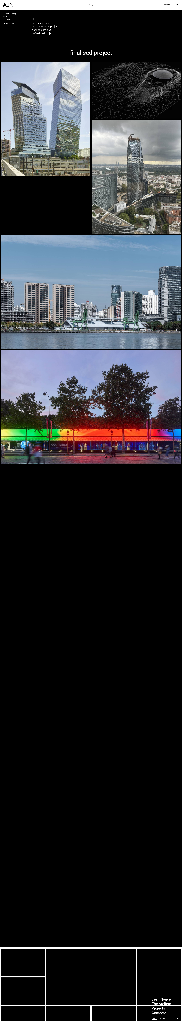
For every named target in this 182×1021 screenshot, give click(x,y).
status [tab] (5, 16)
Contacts (159, 1013)
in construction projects (46, 26)
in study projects (41, 23)
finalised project (41, 30)
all (33, 19)
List (176, 4)
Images (167, 4)
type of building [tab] (9, 13)
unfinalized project (43, 33)
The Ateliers (161, 1004)
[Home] (8, 3)
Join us (154, 1019)
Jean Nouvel (162, 999)
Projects (158, 1008)
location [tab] (6, 19)
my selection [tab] (8, 23)
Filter (91, 5)
